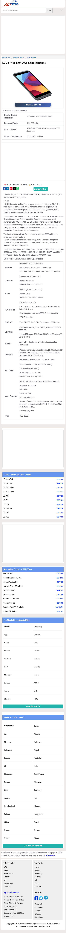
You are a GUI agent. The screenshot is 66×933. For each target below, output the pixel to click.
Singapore (8, 774)
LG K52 (6, 513)
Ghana (36, 838)
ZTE (35, 691)
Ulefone (7, 699)
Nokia (6, 643)
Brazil (36, 822)
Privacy (37, 911)
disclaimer (39, 917)
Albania (37, 806)
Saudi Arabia (39, 774)
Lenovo (7, 683)
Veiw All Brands (33, 706)
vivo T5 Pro (7, 574)
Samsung (38, 627)
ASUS (36, 683)
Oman (36, 726)
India (36, 766)
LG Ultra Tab (8, 479)
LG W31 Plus (8, 492)
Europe (7, 782)
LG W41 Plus (8, 487)
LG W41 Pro (8, 483)
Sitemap (38, 914)
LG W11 (6, 500)
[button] (4, 188)
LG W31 (6, 496)
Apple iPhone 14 (10, 910)
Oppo (6, 635)
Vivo (36, 643)
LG (36, 880)
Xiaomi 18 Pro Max (11, 599)
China (6, 822)
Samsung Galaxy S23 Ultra (14, 913)
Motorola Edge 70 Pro (12, 578)
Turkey (6, 838)
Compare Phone (40, 189)
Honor (36, 675)
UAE (6, 734)
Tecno (6, 691)
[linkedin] (46, 899)
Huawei (37, 651)
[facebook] (36, 899)
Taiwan (37, 830)
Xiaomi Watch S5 (10, 582)
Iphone (7, 626)
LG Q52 (6, 504)
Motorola (7, 675)
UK (5, 766)
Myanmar (8, 742)
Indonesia (8, 750)
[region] (32, 34)
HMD (36, 699)
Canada (7, 758)
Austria (7, 798)
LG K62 (6, 517)
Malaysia (37, 782)
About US (38, 904)
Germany (37, 790)
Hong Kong (38, 814)
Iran (35, 798)
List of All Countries (33, 845)
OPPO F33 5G (9, 594)
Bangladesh (9, 725)
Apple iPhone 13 (10, 906)
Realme (37, 635)
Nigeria (37, 734)
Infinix (36, 659)
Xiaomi (7, 651)
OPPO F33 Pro (9, 590)
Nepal (36, 750)
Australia (37, 758)
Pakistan (37, 742)
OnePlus (7, 659)
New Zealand (9, 806)
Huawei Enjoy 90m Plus (13, 586)
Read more (50, 855)
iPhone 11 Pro (9, 916)
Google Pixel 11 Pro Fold (13, 607)
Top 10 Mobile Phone (11, 893)
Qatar (6, 790)
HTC (6, 667)
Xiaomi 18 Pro (9, 603)
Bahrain (7, 814)
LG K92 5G (7, 508)
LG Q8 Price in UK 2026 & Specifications (24, 62)
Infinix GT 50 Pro (10, 611)
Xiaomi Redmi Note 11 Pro (14, 900)
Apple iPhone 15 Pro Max (13, 903)
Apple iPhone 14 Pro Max (13, 897)
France (7, 830)
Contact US (39, 907)
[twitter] (41, 899)
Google (37, 667)
